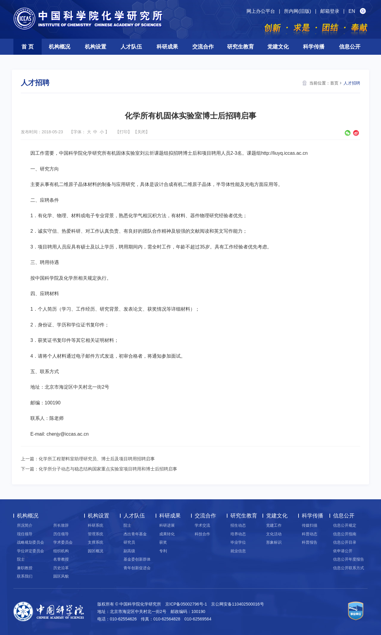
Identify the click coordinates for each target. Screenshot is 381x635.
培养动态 (238, 534)
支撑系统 (95, 542)
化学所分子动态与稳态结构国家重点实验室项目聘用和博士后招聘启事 (108, 468)
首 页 (27, 47)
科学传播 (313, 47)
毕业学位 (238, 542)
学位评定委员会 (30, 551)
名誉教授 (61, 559)
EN (352, 11)
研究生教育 (240, 47)
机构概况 (59, 47)
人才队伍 (131, 47)
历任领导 (61, 534)
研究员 (129, 542)
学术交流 (202, 525)
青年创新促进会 (137, 568)
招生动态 (238, 525)
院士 (21, 559)
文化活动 (274, 534)
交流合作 (203, 47)
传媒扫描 (309, 525)
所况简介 (24, 525)
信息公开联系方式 (348, 568)
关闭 (141, 131)
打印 (123, 131)
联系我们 (24, 576)
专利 (163, 551)
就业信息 (238, 551)
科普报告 (309, 542)
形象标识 (274, 542)
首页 (334, 83)
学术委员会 (63, 542)
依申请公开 (342, 551)
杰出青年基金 (135, 534)
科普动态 (309, 534)
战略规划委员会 (30, 542)
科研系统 (95, 525)
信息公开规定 (344, 525)
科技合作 (202, 534)
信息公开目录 (344, 542)
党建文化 (278, 47)
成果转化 (167, 534)
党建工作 (274, 525)
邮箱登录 (329, 11)
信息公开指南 (344, 534)
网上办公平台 (260, 11)
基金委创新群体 (137, 559)
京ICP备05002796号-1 (186, 604)
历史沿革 (61, 568)
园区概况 (95, 551)
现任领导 (24, 534)
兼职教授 (24, 568)
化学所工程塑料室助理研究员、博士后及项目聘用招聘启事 (97, 458)
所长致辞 (61, 525)
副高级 (129, 551)
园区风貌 (61, 576)
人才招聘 (351, 83)
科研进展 (167, 525)
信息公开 (349, 47)
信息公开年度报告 (348, 559)
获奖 (163, 542)
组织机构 (61, 551)
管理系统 (95, 534)
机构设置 (95, 47)
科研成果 (167, 47)
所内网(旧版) (297, 11)
